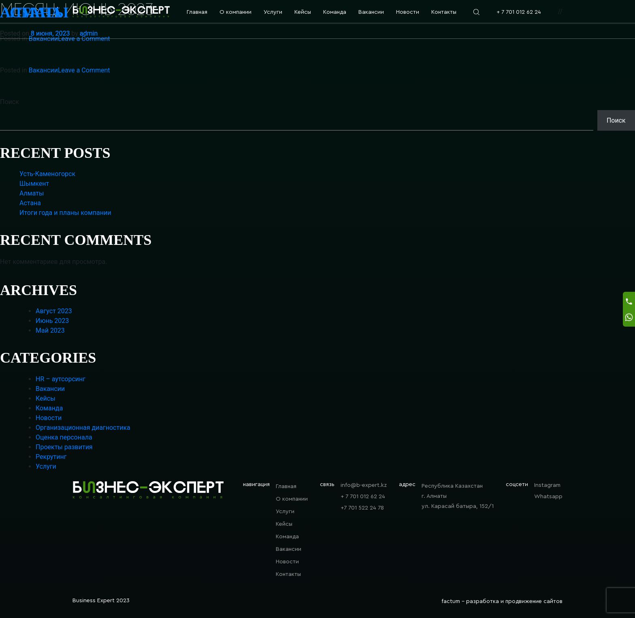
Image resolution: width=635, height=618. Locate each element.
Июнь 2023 (52, 321)
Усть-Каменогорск (47, 174)
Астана (31, 12)
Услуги (46, 466)
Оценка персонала (64, 437)
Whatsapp (548, 496)
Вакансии (43, 70)
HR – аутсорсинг (60, 379)
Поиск (9, 102)
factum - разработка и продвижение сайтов (502, 601)
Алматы (31, 193)
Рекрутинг (51, 457)
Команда (49, 408)
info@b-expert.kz (364, 485)
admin (89, 33)
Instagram (547, 485)
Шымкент (34, 183)
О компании (292, 499)
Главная (286, 486)
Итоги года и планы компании (65, 213)
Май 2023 (50, 330)
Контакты (288, 574)
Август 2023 (54, 311)
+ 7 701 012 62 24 (363, 496)
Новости (49, 418)
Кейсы (45, 398)
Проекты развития (64, 447)
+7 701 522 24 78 (362, 508)
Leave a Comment (84, 70)
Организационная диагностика (83, 427)
